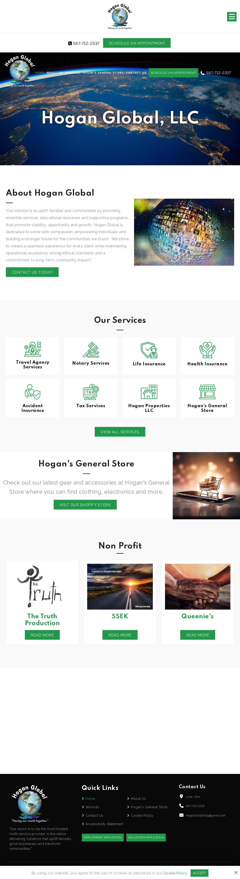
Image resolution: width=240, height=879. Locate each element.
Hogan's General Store (207, 408)
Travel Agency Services (32, 365)
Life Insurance (149, 364)
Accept (200, 873)
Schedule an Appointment (137, 43)
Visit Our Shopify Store (85, 505)
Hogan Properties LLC (149, 408)
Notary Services (91, 363)
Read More (42, 636)
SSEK (120, 617)
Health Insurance (207, 364)
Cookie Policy (175, 873)
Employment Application (103, 838)
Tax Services (90, 406)
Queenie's (198, 617)
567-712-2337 (83, 43)
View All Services (120, 432)
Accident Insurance (32, 408)
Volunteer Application (146, 838)
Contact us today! (32, 272)
